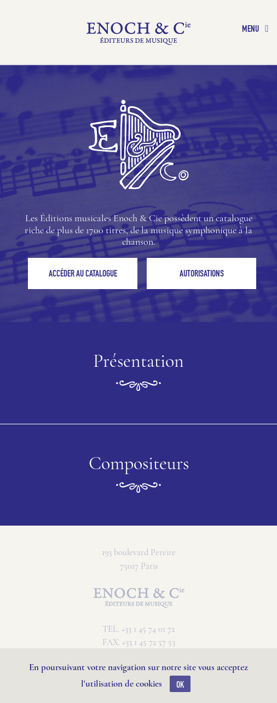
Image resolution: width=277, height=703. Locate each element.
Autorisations (202, 273)
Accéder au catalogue (83, 273)
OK (180, 684)
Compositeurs (139, 475)
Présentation (138, 373)
